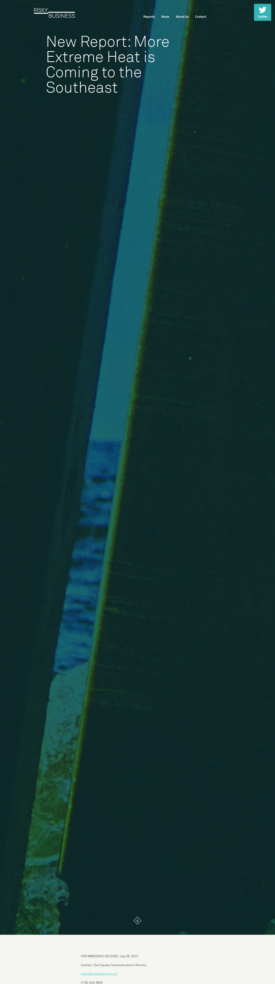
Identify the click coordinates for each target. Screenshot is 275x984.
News (165, 17)
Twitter (262, 12)
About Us (182, 17)
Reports (149, 17)
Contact (200, 17)
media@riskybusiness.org (99, 974)
